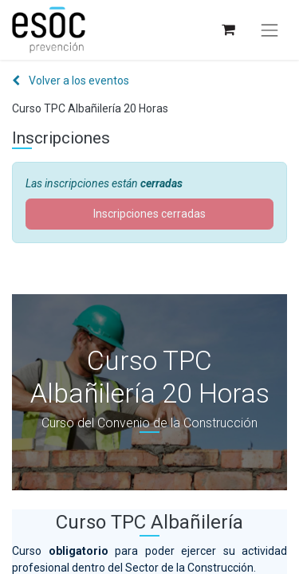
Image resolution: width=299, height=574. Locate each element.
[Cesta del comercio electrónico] (227, 30)
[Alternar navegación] (269, 30)
